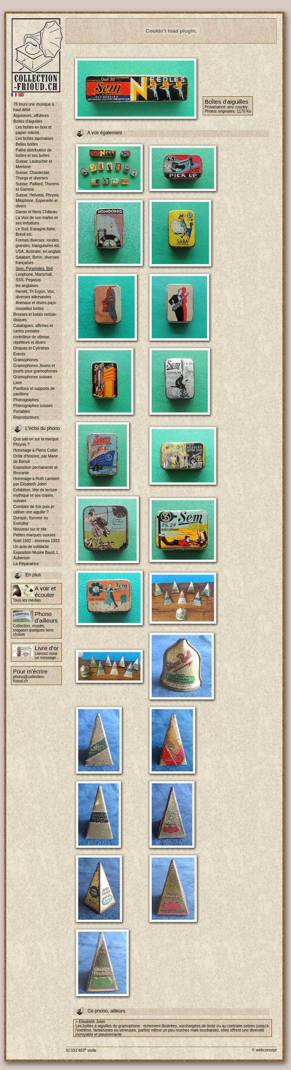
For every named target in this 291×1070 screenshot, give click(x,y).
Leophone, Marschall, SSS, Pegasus (34, 277)
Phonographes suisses (33, 406)
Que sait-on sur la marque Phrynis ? (35, 442)
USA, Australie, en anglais (38, 251)
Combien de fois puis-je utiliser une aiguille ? (33, 509)
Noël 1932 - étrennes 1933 (36, 541)
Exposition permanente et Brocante (35, 470)
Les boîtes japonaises (34, 138)
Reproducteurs (26, 417)
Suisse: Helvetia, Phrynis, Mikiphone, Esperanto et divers (38, 200)
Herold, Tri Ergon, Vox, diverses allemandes (35, 294)
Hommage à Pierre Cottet (35, 450)
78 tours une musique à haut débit (33, 107)
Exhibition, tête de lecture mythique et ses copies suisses (35, 495)
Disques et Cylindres (31, 348)
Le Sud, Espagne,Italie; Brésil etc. (36, 232)
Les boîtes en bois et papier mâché (33, 130)
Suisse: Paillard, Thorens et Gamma (37, 186)
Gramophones (25, 360)
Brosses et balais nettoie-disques (35, 317)
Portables (21, 411)
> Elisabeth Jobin (90, 1022)
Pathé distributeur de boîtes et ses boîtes (33, 153)
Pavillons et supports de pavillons (33, 391)
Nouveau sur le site (30, 529)
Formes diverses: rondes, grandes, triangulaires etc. (38, 243)
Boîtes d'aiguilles (27, 121)
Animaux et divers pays (36, 303)
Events (19, 354)
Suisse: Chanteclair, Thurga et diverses (33, 175)
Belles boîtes (27, 144)
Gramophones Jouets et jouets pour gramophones (35, 368)
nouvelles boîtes (30, 308)
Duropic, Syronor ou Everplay (30, 520)
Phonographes (26, 400)
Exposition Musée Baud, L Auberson (35, 555)
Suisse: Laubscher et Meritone (34, 164)
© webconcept (264, 1050)
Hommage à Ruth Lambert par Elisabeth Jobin (36, 481)
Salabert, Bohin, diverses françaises (37, 260)
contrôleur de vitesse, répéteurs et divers (31, 339)
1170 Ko (244, 111)
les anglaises (27, 286)
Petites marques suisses (34, 535)
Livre (17, 383)
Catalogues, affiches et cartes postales (33, 328)
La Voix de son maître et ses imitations (37, 220)
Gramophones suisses (32, 377)
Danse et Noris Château (36, 212)
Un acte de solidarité (31, 547)
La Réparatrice (26, 564)
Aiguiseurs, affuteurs (31, 115)
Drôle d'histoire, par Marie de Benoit (35, 459)
